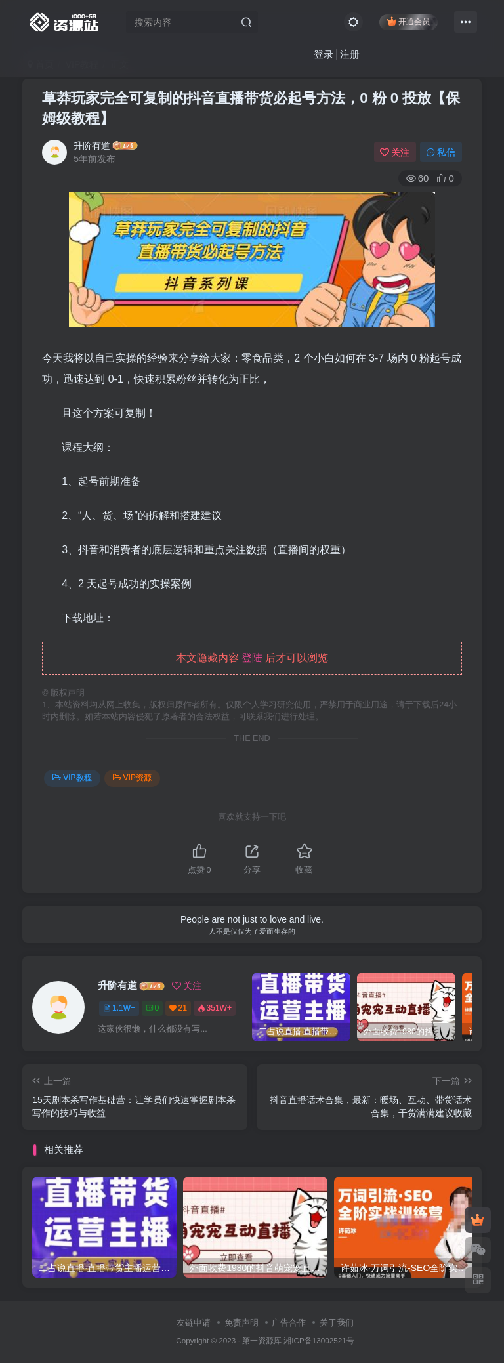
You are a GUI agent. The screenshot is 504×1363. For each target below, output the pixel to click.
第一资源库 (262, 1340)
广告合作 (289, 1323)
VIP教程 (71, 777)
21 (178, 1008)
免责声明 (241, 1323)
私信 (441, 152)
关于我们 (337, 1323)
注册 (350, 54)
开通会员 (408, 21)
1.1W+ (119, 1008)
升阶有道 (92, 145)
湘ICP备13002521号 (319, 1340)
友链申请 (194, 1323)
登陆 (252, 657)
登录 (323, 54)
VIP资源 (132, 777)
